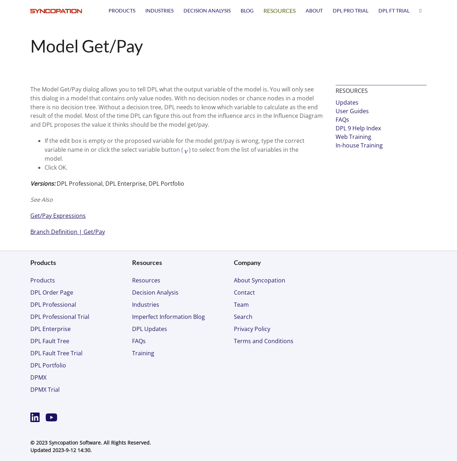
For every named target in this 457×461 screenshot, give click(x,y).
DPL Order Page (51, 292)
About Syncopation (259, 280)
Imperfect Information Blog (168, 317)
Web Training (353, 137)
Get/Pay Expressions (58, 216)
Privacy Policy (252, 329)
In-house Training (359, 145)
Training (143, 353)
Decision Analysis (207, 10)
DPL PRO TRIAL (350, 10)
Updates (347, 102)
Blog (247, 10)
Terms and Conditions (263, 341)
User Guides (352, 111)
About (314, 10)
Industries (159, 10)
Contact (244, 292)
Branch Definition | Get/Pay (67, 232)
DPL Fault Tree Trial (56, 353)
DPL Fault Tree (49, 341)
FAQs (342, 120)
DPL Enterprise (50, 329)
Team (241, 305)
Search (243, 317)
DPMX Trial (45, 390)
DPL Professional (53, 305)
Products (122, 10)
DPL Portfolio (48, 365)
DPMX (38, 377)
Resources (279, 10)
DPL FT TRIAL (394, 10)
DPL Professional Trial (59, 317)
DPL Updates (149, 329)
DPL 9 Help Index (358, 128)
